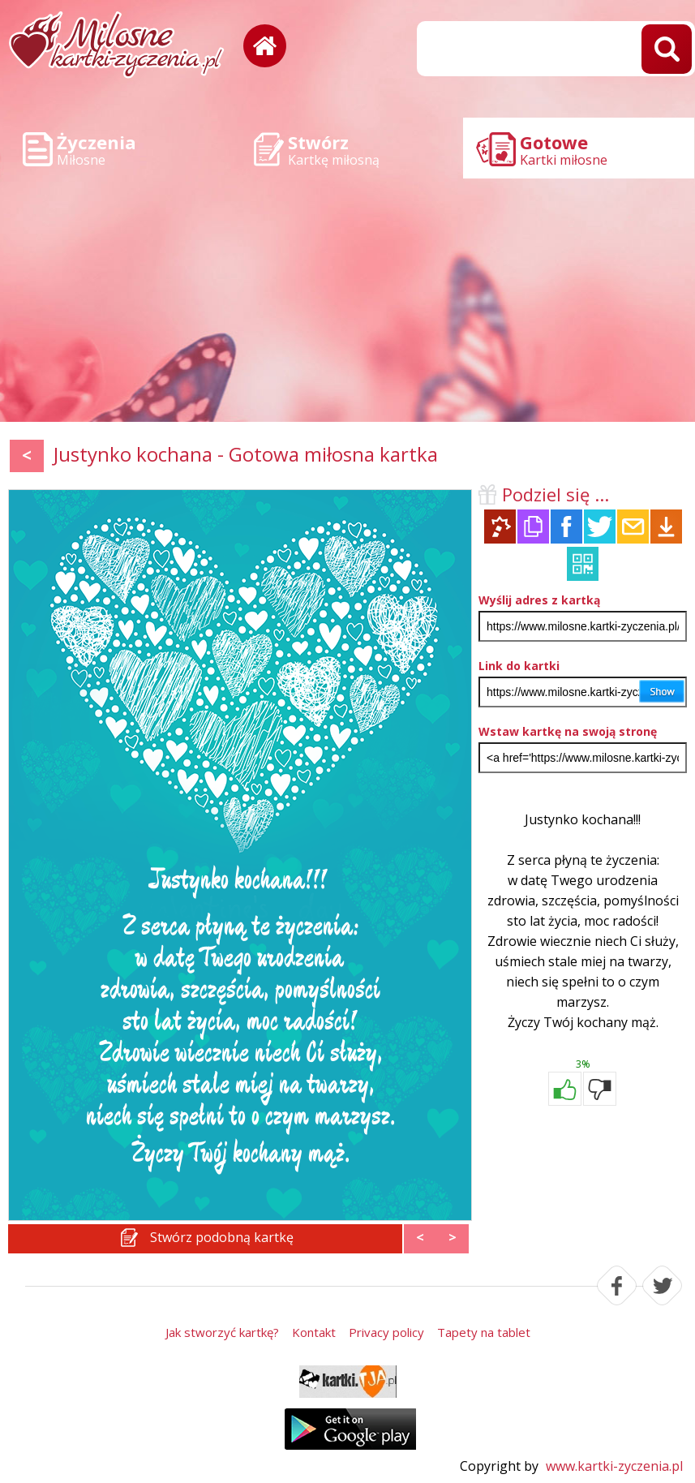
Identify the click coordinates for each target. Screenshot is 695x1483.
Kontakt (314, 1332)
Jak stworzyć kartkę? (222, 1332)
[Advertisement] (347, 300)
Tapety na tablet (483, 1332)
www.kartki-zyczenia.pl (614, 1466)
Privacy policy (386, 1332)
